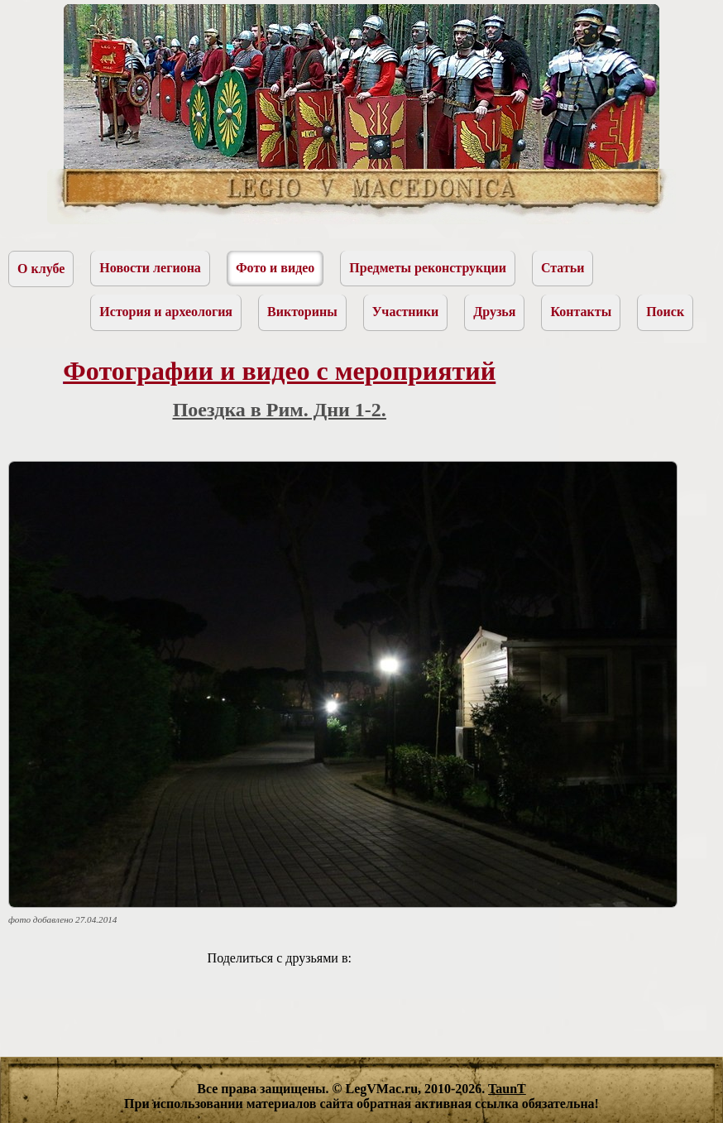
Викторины (302, 312)
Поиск (665, 312)
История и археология (165, 312)
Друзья (494, 312)
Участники (405, 312)
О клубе (41, 269)
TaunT (507, 1089)
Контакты (580, 312)
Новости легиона (150, 268)
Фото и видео (275, 268)
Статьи (563, 268)
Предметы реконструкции (427, 268)
